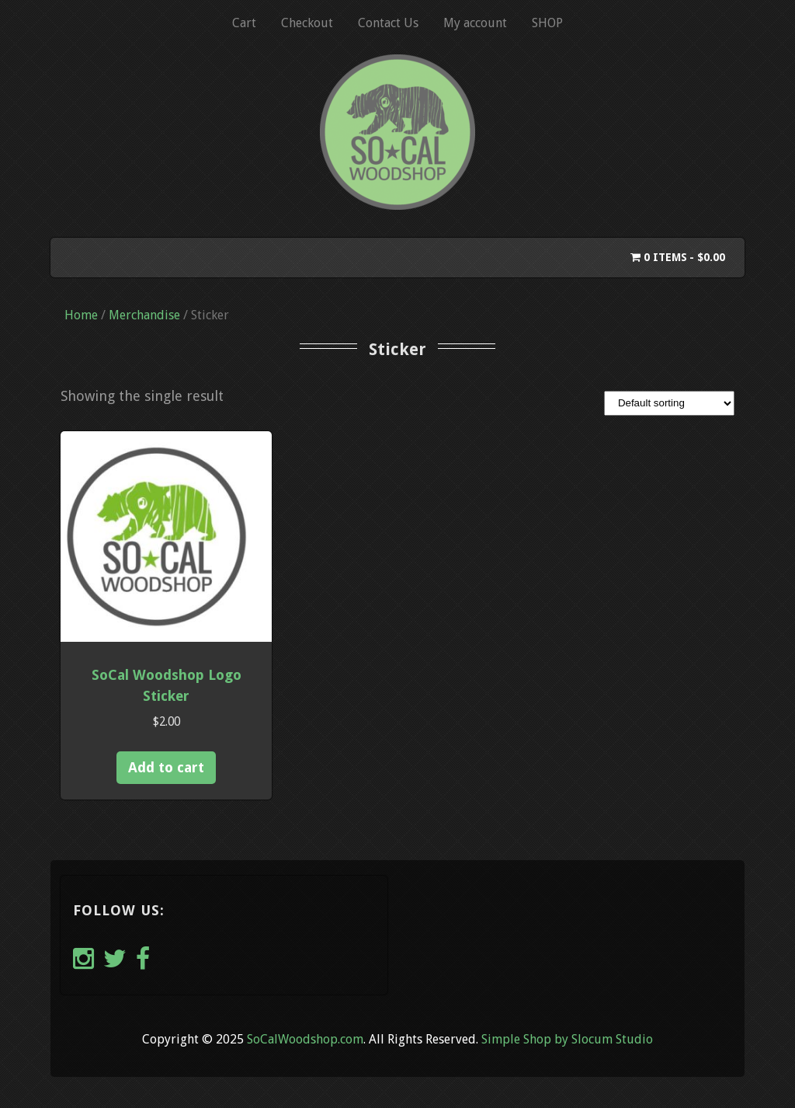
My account (475, 23)
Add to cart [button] (166, 767)
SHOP (547, 23)
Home (81, 315)
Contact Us (388, 23)
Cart (244, 23)
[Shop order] (669, 403)
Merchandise (144, 315)
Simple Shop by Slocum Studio (567, 1039)
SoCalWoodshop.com (305, 1039)
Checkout (307, 23)
